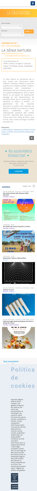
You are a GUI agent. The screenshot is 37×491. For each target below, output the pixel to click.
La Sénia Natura (7, 130)
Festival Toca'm (8, 290)
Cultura (12, 197)
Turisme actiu (9, 43)
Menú (33, 3)
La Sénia (10, 132)
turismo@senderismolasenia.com (17, 56)
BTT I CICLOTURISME (10, 46)
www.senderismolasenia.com (12, 53)
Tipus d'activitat (5, 23)
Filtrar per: (4, 30)
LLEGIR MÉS (18, 171)
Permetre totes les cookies (15, 478)
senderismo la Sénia (21, 130)
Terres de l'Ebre (19, 132)
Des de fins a (18, 191)
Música (5, 291)
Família (5, 197)
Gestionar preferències (15, 487)
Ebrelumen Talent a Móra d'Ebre (14, 258)
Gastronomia (14, 325)
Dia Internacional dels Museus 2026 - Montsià (16, 194)
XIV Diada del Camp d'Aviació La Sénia (16, 226)
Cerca (27, 31)
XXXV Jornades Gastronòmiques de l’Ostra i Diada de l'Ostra (18, 322)
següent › (34, 186)
